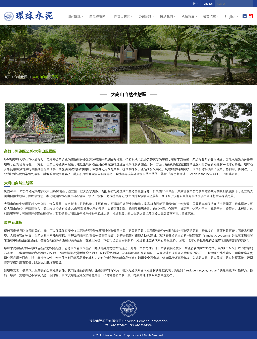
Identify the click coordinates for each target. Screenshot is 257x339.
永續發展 (188, 16)
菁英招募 (209, 16)
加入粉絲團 (245, 16)
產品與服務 (97, 16)
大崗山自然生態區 (45, 77)
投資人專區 (122, 16)
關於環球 (74, 16)
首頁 (7, 77)
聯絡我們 (166, 16)
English (208, 3)
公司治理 (145, 16)
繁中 (195, 3)
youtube (251, 16)
